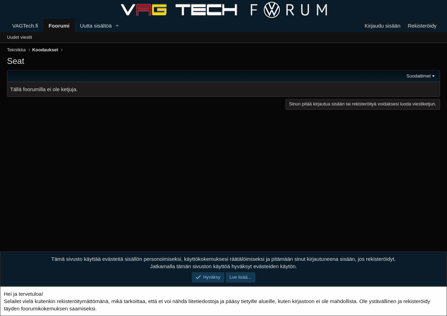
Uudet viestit (19, 37)
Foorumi (59, 26)
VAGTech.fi (25, 26)
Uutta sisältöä (96, 26)
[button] (117, 25)
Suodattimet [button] (418, 76)
